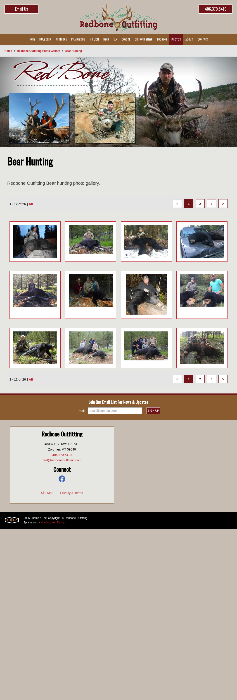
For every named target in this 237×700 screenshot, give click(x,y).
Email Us (21, 9)
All (31, 204)
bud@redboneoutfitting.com (62, 460)
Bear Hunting (73, 51)
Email (81, 411)
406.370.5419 (215, 9)
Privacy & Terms (71, 493)
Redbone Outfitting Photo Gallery (38, 51)
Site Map (47, 493)
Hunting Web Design (53, 522)
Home (8, 51)
